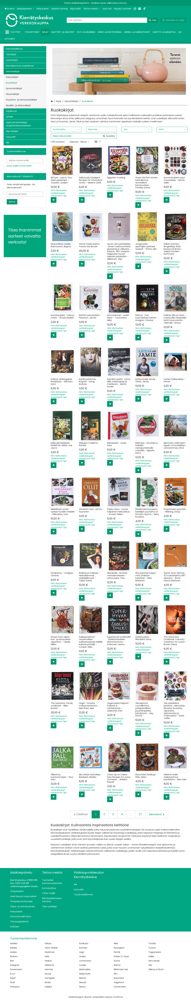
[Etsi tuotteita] (112, 20)
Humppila (50, 978)
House (48, 973)
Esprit (13, 978)
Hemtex (49, 969)
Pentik (117, 952)
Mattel (82, 978)
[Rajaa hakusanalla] (84, 136)
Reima (117, 965)
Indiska (48, 986)
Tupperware (154, 952)
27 (140, 814)
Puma (117, 960)
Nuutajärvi (119, 947)
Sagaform (119, 982)
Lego (81, 952)
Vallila (151, 956)
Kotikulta (83, 943)
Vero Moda (154, 960)
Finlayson (15, 986)
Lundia (82, 965)
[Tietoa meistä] (91, 8)
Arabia (13, 952)
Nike (116, 943)
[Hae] (152, 20)
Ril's (115, 973)
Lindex (82, 956)
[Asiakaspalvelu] (25, 8)
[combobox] (112, 20)
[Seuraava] (156, 814)
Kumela (83, 947)
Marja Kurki (84, 973)
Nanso (82, 986)
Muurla (82, 982)
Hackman (50, 952)
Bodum (14, 956)
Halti (47, 956)
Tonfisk (152, 943)
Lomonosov (85, 960)
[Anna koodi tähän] (25, 194)
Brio (12, 960)
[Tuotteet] (13, 32)
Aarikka (13, 943)
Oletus (84, 141)
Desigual (14, 965)
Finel (12, 982)
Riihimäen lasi (121, 969)
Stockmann (120, 986)
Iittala (48, 982)
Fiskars (48, 943)
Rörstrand (119, 978)
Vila (150, 965)
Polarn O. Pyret (121, 956)
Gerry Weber (51, 947)
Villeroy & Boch (156, 969)
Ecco (12, 973)
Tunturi (152, 947)
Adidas (13, 947)
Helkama (49, 965)
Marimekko (85, 969)
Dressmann (16, 969)
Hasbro (48, 960)
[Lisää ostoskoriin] (53, 200)
